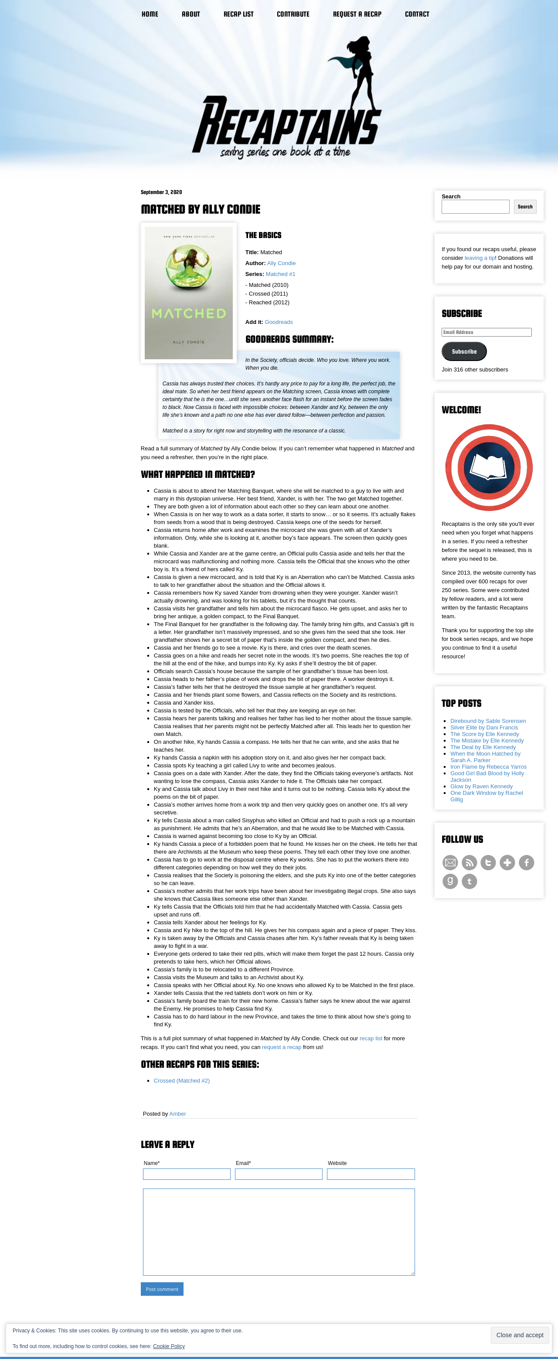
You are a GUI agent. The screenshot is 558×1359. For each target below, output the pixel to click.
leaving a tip (480, 258)
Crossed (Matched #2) (182, 1080)
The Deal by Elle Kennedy (483, 747)
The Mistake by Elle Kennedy (487, 740)
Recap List (239, 14)
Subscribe (464, 351)
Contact (417, 14)
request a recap (281, 1047)
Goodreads (279, 322)
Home (150, 14)
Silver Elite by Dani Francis (484, 727)
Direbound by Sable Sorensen (488, 721)
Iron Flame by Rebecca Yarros (488, 766)
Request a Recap (357, 14)
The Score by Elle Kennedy (484, 734)
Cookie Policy (169, 1346)
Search (451, 196)
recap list (371, 1038)
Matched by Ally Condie (200, 209)
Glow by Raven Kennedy (481, 786)
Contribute (293, 14)
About (191, 14)
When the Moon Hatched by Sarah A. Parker (485, 756)
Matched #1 (281, 274)
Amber (178, 1113)
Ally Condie (281, 263)
